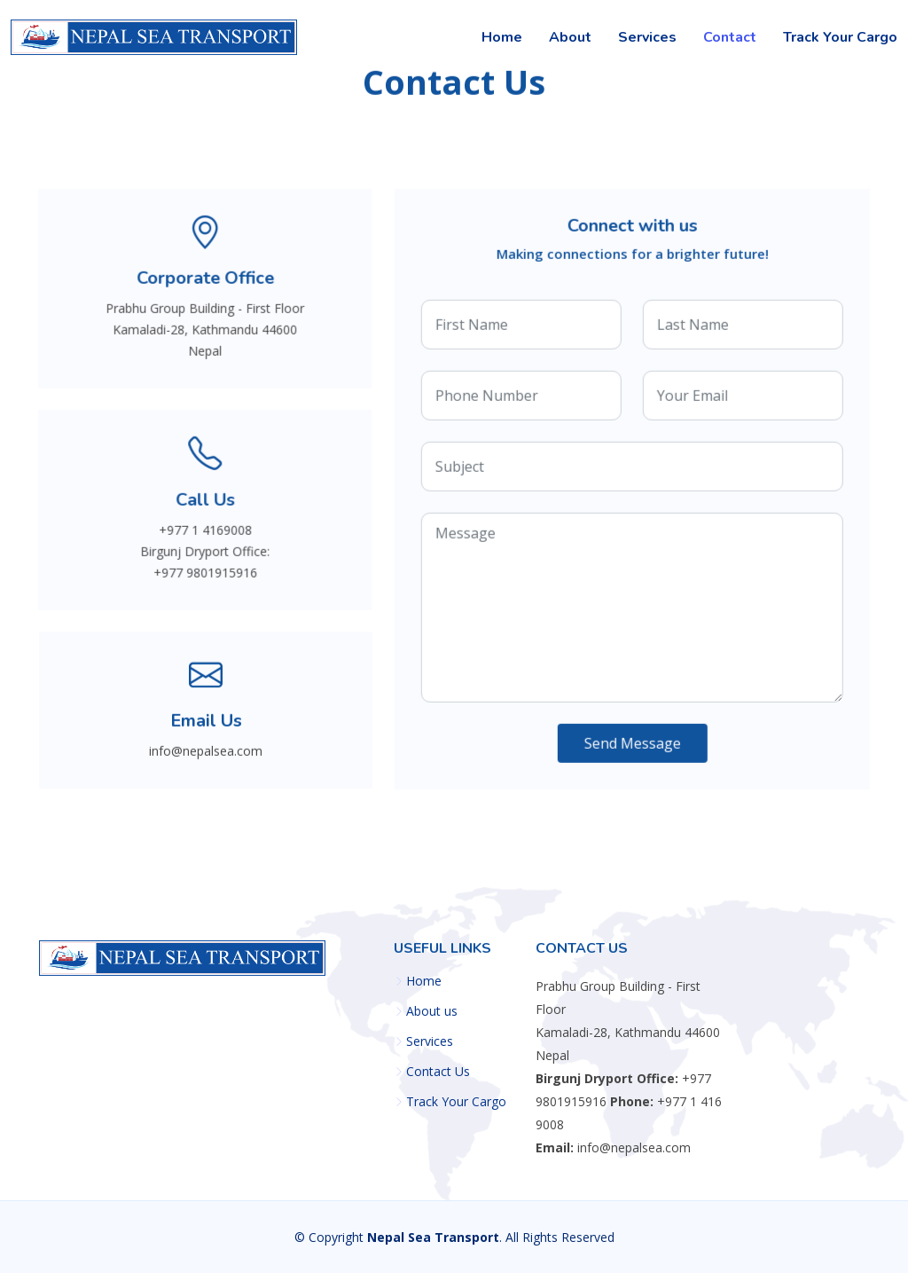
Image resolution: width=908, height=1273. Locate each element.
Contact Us (438, 1071)
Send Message (633, 744)
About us (432, 1011)
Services (647, 37)
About (570, 37)
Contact (729, 37)
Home (501, 37)
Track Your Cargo (840, 37)
